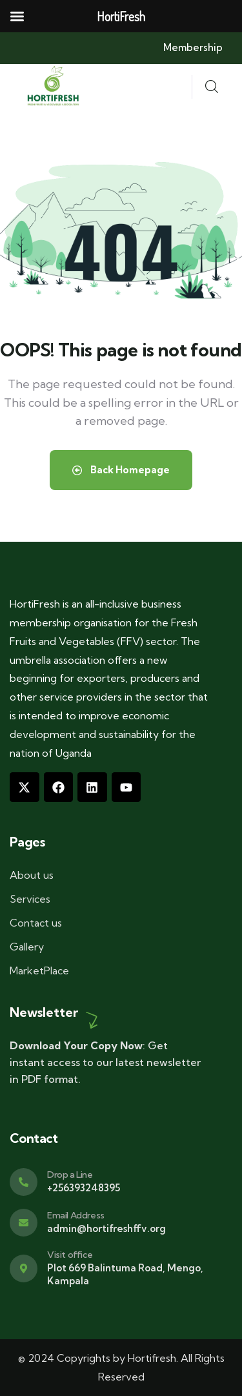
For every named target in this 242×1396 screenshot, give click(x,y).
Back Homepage (121, 470)
